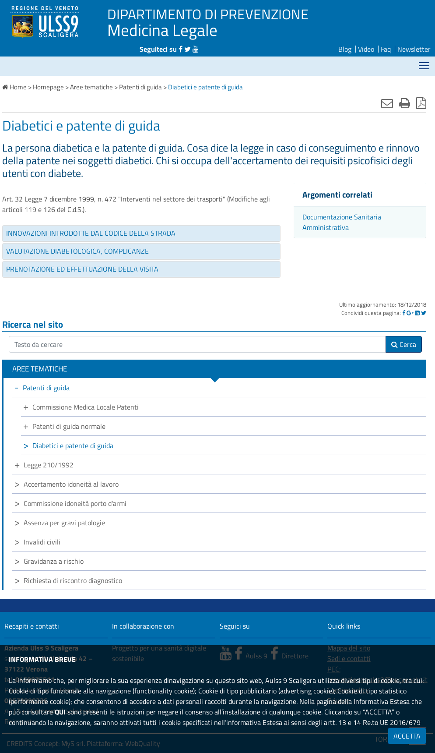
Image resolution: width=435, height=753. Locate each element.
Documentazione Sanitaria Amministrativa (341, 222)
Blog (344, 49)
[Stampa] (404, 103)
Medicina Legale (162, 30)
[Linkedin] (417, 312)
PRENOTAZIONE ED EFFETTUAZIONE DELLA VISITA (82, 269)
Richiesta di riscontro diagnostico (73, 580)
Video (366, 49)
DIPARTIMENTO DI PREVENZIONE (208, 14)
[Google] (410, 312)
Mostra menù (425, 62)
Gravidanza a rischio (54, 561)
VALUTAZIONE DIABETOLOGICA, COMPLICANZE (77, 251)
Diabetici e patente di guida (72, 445)
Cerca (403, 344)
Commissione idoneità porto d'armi (75, 503)
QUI (60, 712)
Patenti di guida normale (68, 426)
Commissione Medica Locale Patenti (85, 407)
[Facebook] (403, 312)
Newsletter (414, 49)
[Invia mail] (387, 103)
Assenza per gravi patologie (64, 522)
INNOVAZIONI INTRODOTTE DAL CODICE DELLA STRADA (90, 233)
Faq (386, 49)
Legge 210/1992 (49, 465)
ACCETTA (407, 736)
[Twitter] (423, 312)
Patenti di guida (46, 387)
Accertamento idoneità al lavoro (71, 484)
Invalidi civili (42, 542)
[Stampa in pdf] (421, 103)
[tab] (141, 233)
